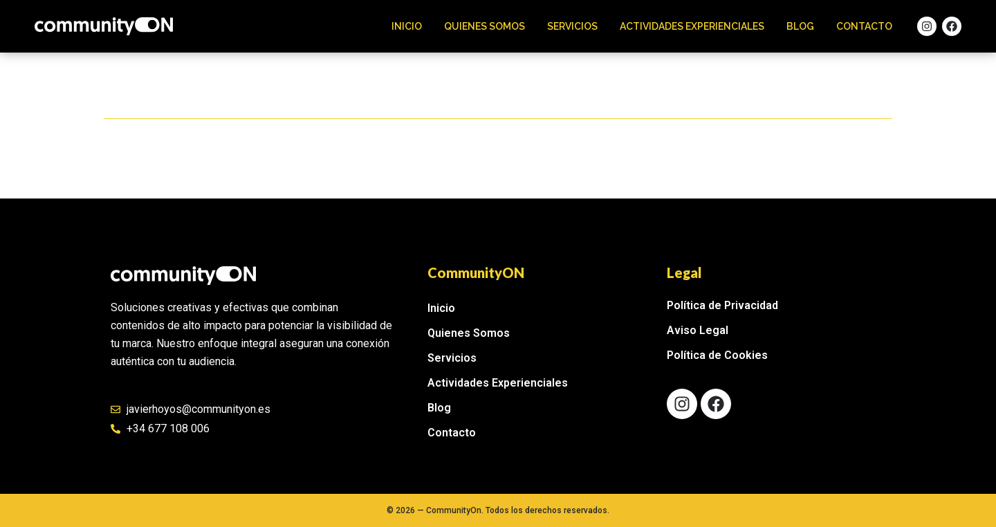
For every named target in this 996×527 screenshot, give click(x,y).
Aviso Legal (697, 330)
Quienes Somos (484, 26)
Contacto (864, 26)
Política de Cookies (717, 355)
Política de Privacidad (722, 305)
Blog (800, 26)
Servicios (572, 26)
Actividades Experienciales (692, 26)
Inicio (406, 26)
